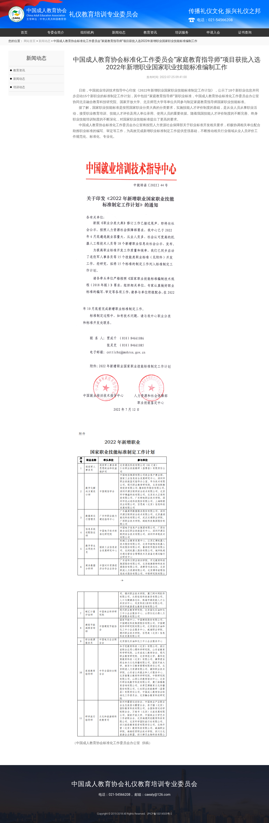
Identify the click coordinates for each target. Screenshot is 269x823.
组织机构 (87, 32)
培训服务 (182, 32)
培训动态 (19, 87)
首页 (24, 32)
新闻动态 (118, 32)
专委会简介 (55, 32)
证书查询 (245, 32)
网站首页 (29, 41)
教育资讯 (150, 32)
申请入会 (213, 32)
